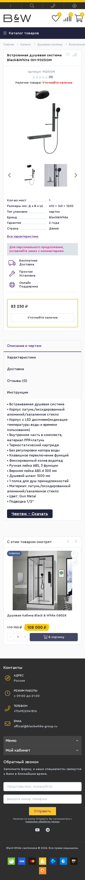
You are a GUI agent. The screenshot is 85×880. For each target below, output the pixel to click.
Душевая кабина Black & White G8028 (36, 615)
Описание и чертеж (24, 346)
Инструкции (17, 392)
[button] (10, 5)
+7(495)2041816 (25, 711)
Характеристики (21, 357)
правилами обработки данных (42, 821)
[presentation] (67, 541)
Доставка (15, 369)
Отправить (42, 811)
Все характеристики (22, 236)
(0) (51, 77)
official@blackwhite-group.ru (35, 726)
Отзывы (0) (17, 381)
